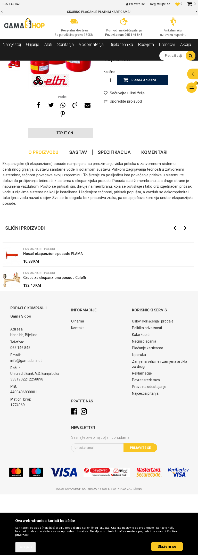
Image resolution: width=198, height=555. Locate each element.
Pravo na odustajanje (149, 447)
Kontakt (77, 388)
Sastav (78, 213)
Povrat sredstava (146, 440)
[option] (99, 12)
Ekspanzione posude (99, 64)
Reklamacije (142, 434)
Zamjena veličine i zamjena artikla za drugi (159, 424)
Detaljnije (25, 547)
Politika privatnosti (147, 388)
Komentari (154, 213)
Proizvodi (30, 64)
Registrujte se (160, 4)
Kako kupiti (141, 395)
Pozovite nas (115, 35)
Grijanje (47, 64)
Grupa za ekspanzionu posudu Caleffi (54, 338)
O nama (77, 382)
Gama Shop (11, 64)
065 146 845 (133, 35)
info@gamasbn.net (26, 421)
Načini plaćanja (144, 402)
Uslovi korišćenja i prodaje (153, 382)
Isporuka (139, 415)
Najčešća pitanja (145, 454)
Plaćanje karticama (147, 409)
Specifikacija (114, 213)
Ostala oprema (68, 64)
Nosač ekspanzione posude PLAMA (53, 314)
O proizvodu (43, 213)
